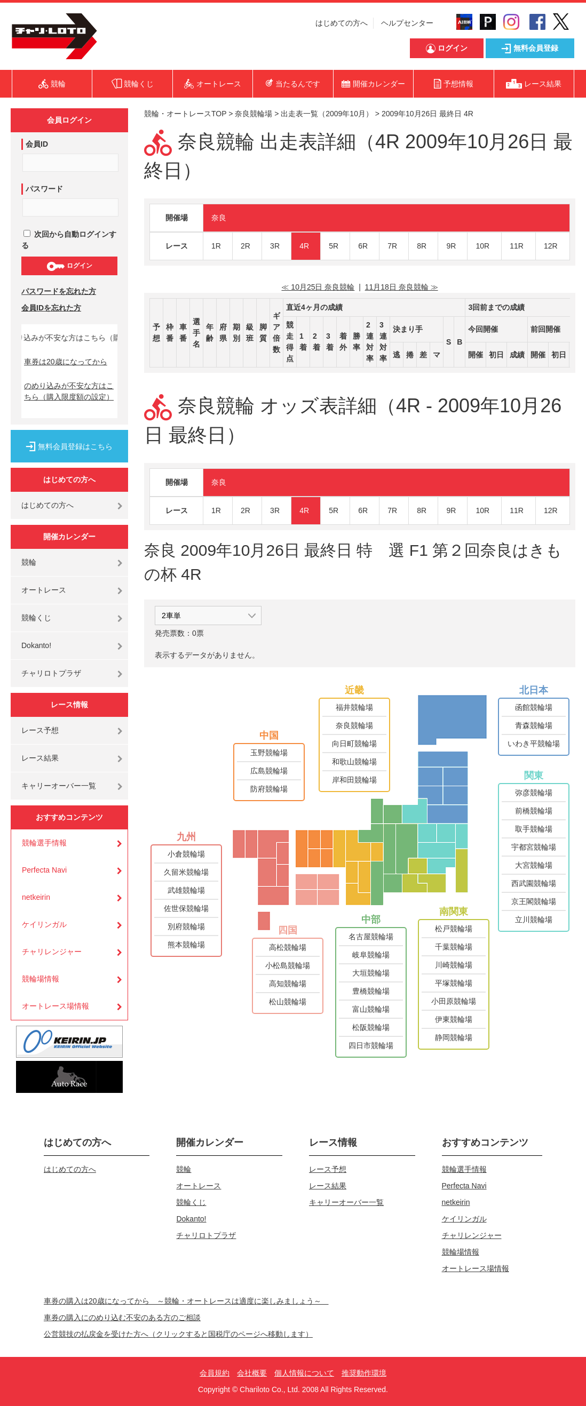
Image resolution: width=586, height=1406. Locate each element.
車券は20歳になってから (65, 361)
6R (363, 246)
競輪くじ (36, 617)
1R (216, 246)
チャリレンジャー (52, 951)
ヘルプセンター (407, 23)
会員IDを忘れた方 (51, 307)
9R (451, 246)
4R (304, 246)
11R (517, 246)
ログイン (69, 266)
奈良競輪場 (253, 113)
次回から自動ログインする (68, 240)
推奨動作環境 (364, 1373)
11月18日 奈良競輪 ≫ (401, 287)
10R (482, 246)
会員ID (37, 144)
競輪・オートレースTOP (185, 113)
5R (333, 246)
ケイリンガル (44, 924)
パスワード (44, 189)
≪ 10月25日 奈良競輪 (317, 287)
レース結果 (40, 758)
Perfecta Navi (44, 870)
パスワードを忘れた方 (58, 291)
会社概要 (252, 1373)
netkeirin (36, 897)
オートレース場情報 (55, 1006)
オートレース (43, 590)
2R (245, 246)
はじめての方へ (341, 23)
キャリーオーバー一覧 (58, 785)
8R (421, 246)
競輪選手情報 (44, 842)
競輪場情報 (40, 978)
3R (275, 246)
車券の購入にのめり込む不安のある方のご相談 (122, 1317)
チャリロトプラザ (51, 673)
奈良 (218, 217)
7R (392, 246)
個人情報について (304, 1373)
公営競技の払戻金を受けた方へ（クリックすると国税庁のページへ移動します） (178, 1334)
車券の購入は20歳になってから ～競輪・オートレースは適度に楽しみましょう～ (186, 1301)
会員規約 (214, 1373)
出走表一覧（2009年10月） (327, 113)
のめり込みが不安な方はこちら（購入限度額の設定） (69, 391)
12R (551, 246)
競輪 (28, 562)
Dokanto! (36, 645)
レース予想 (40, 730)
